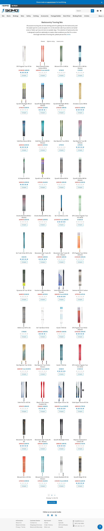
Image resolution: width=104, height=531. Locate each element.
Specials (60, 523)
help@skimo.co (79, 521)
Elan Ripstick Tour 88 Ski (61, 141)
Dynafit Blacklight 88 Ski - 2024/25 (43, 104)
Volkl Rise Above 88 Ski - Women (42, 142)
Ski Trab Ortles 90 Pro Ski (24, 253)
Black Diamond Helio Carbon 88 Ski (42, 67)
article (68, 34)
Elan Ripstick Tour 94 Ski (24, 365)
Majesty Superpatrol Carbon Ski (80, 440)
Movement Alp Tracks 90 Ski (42, 254)
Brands (60, 527)
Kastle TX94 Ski (61, 365)
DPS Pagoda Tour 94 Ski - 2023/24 (80, 328)
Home (46, 523)
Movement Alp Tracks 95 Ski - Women (42, 440)
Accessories (44, 16)
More (100, 16)
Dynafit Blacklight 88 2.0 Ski (24, 104)
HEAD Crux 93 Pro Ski (24, 328)
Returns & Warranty (36, 527)
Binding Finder (77, 16)
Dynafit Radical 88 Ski (61, 178)
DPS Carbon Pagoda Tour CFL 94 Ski (80, 366)
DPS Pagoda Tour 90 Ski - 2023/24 (80, 254)
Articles (86, 16)
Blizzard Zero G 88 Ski (61, 66)
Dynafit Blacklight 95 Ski (61, 440)
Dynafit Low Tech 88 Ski (42, 178)
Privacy (18, 527)
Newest (43, 41)
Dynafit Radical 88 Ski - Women (80, 179)
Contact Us (33, 523)
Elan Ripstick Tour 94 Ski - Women (43, 366)
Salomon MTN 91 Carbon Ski (80, 291)
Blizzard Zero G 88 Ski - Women (80, 67)
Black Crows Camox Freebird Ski (43, 403)
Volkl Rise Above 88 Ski (24, 141)
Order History (48, 525)
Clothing (36, 16)
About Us (19, 523)
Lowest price (59, 41)
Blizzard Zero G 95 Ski (24, 477)
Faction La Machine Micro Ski (43, 291)
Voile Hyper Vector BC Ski (80, 402)
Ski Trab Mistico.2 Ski (61, 216)
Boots (9, 16)
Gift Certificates (63, 525)
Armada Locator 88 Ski (80, 104)
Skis (3, 16)
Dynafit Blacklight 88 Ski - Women (61, 104)
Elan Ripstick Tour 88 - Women (80, 142)
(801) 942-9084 (79, 523)
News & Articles (20, 525)
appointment (51, 2)
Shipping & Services (36, 525)
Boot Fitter (66, 16)
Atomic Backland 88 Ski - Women (24, 216)
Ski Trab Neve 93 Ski (42, 328)
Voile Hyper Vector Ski (61, 402)
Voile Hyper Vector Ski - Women (61, 291)
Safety (28, 16)
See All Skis (52, 502)
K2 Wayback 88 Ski (24, 178)
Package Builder (56, 16)
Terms (23, 527)
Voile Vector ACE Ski (24, 402)
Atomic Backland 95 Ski (61, 477)
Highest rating (51, 41)
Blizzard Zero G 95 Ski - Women (43, 478)
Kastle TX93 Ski (61, 328)
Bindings (15, 16)
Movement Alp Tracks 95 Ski (24, 440)
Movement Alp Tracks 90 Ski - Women (61, 254)
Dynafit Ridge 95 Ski (80, 477)
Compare (24, 75)
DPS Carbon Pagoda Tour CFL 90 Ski (80, 216)
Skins (22, 16)
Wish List (47, 527)
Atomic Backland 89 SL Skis (42, 216)
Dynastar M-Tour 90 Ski (24, 290)
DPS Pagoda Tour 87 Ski (24, 66)
